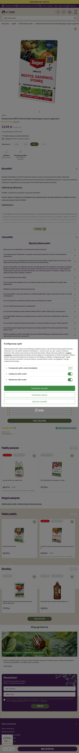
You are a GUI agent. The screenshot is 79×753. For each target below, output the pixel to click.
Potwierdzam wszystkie (39, 388)
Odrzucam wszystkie (39, 401)
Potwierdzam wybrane (39, 395)
